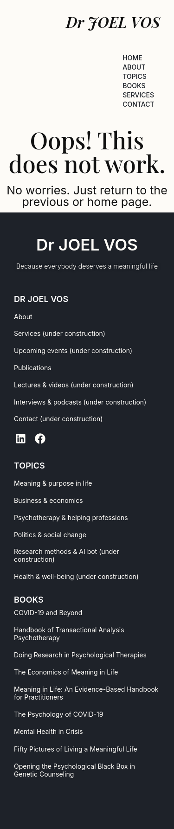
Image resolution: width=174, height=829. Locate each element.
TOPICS (134, 76)
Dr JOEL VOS (87, 244)
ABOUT (133, 67)
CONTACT (138, 104)
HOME (132, 58)
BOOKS (133, 86)
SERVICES (138, 95)
